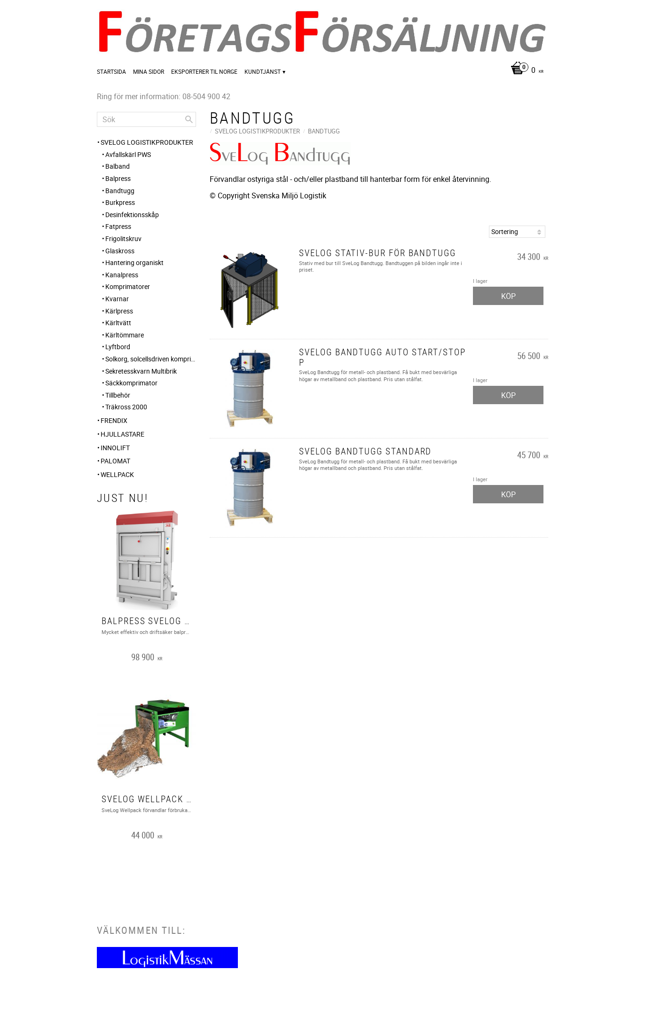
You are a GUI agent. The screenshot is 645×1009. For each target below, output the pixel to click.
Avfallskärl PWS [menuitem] (128, 154)
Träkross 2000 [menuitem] (126, 406)
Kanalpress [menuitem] (121, 274)
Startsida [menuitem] (111, 71)
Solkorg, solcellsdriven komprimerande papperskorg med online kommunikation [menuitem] (150, 358)
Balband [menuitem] (117, 166)
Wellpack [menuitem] (117, 474)
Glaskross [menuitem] (119, 250)
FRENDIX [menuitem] (114, 420)
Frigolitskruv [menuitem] (123, 238)
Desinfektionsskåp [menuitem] (132, 214)
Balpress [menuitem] (118, 178)
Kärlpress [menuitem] (119, 310)
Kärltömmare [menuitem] (124, 334)
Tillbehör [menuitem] (117, 395)
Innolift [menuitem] (115, 447)
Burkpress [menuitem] (120, 202)
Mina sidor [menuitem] (148, 71)
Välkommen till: (141, 930)
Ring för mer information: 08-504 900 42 (163, 96)
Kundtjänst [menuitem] (262, 71)
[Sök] (189, 119)
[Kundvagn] (524, 71)
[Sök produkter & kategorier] (146, 119)
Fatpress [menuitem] (118, 226)
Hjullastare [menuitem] (122, 434)
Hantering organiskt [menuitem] (134, 262)
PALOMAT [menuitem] (115, 460)
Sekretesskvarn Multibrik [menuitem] (141, 371)
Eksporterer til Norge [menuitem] (204, 71)
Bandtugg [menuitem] (119, 190)
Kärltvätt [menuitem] (118, 322)
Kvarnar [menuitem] (117, 298)
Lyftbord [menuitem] (117, 346)
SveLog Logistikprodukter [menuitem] (147, 142)
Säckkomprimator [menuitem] (131, 382)
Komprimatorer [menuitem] (127, 286)
